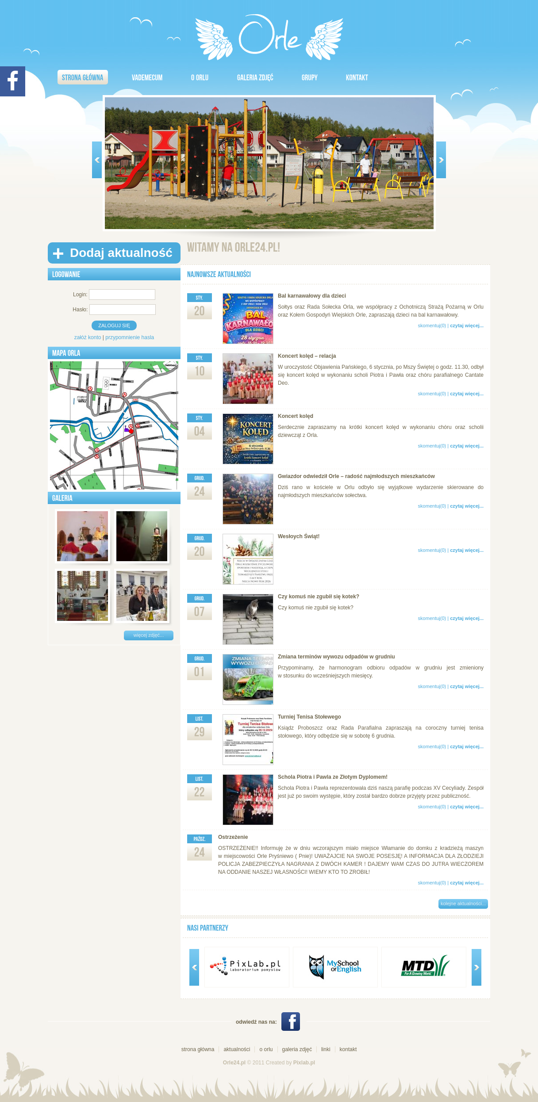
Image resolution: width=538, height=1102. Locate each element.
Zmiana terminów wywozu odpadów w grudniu (336, 657)
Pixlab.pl (304, 1063)
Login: (80, 294)
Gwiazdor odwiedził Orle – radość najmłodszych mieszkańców (356, 476)
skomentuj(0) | (451, 325)
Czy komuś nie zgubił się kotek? (318, 596)
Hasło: (80, 309)
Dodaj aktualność (121, 253)
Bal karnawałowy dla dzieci (312, 296)
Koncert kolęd (295, 416)
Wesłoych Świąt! (298, 536)
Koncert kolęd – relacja (307, 356)
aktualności (236, 1049)
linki (325, 1049)
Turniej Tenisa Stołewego (309, 717)
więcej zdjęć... (149, 635)
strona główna (198, 1049)
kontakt (348, 1049)
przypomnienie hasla (129, 337)
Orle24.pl (234, 1063)
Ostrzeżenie (233, 837)
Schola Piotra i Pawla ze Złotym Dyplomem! (333, 777)
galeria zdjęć (297, 1049)
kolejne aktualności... (463, 903)
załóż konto (87, 337)
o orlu (266, 1049)
